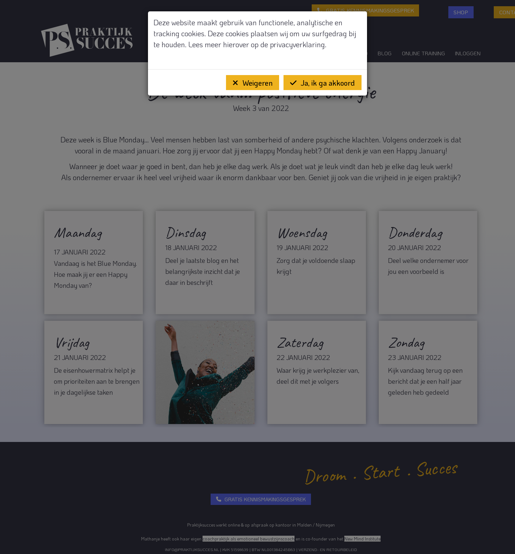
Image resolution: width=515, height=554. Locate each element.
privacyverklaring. (298, 44)
